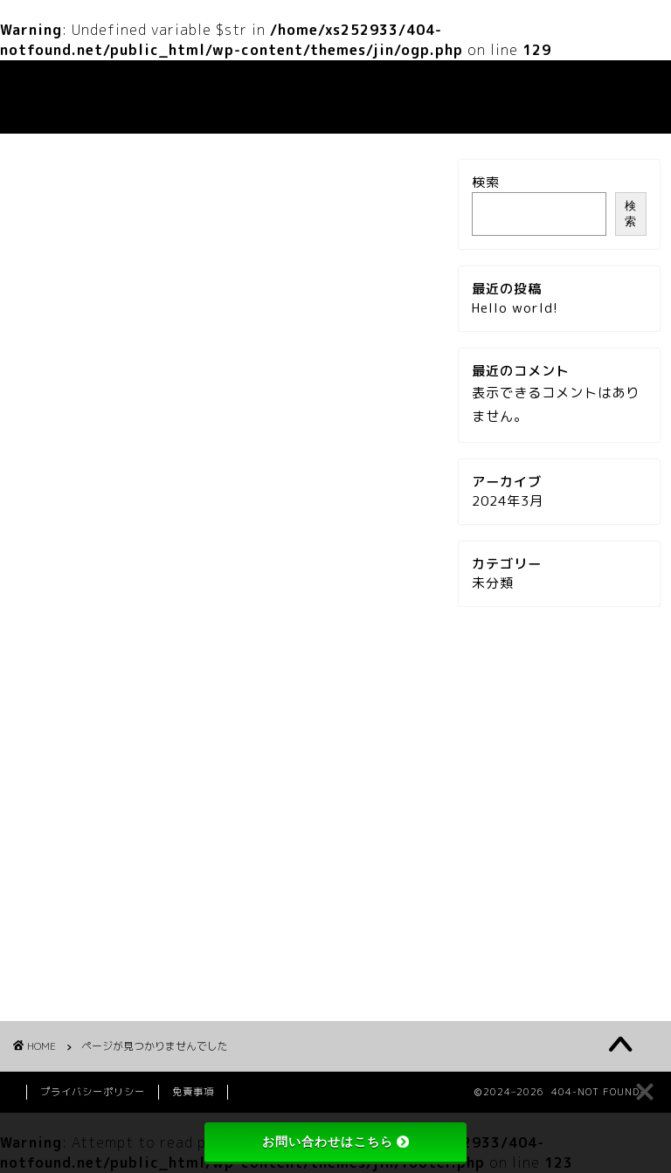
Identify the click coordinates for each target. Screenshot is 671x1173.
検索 (486, 182)
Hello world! (515, 308)
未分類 (92, 971)
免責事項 (193, 1092)
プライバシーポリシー (92, 1092)
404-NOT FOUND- (65, 97)
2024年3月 (507, 501)
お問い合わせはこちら (335, 1141)
